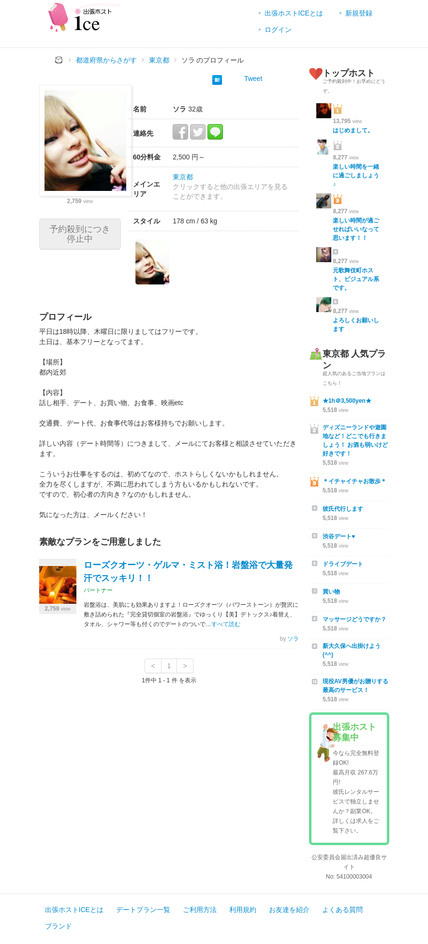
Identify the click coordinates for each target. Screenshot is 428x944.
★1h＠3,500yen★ (347, 400)
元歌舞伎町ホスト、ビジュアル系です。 (356, 279)
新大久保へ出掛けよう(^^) (352, 650)
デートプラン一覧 (143, 909)
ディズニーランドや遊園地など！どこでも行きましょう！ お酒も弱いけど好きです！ (355, 440)
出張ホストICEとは (294, 13)
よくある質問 (342, 909)
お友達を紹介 (289, 909)
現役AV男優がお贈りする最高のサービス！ (355, 685)
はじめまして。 (353, 130)
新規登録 (358, 13)
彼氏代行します (343, 508)
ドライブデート (343, 564)
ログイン (278, 29)
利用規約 (242, 909)
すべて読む (225, 624)
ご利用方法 (200, 909)
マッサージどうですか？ (354, 619)
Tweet (253, 78)
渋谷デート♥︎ (339, 536)
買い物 (331, 591)
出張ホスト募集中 (354, 732)
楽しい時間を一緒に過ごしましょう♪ (356, 175)
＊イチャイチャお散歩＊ (354, 481)
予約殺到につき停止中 (79, 234)
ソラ (293, 638)
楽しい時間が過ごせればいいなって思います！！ (356, 229)
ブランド (58, 926)
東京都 (183, 177)
